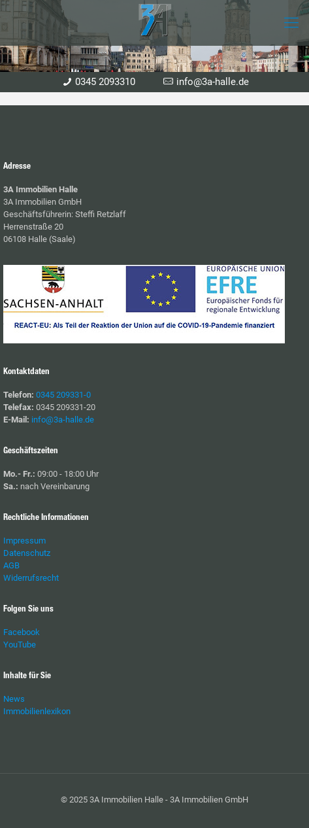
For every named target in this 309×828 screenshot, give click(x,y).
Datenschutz (26, 553)
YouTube (19, 644)
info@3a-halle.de (212, 82)
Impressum (24, 540)
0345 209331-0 (63, 395)
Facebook (21, 632)
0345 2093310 (105, 82)
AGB (11, 565)
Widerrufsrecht (31, 578)
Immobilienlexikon (37, 711)
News (14, 699)
